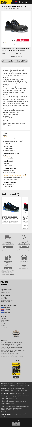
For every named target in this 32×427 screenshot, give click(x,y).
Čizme (28, 385)
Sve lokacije (5, 307)
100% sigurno (8, 268)
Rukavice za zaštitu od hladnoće (7, 401)
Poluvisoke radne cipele (21, 383)
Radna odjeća (11, 388)
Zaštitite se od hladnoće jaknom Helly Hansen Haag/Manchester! (11, 348)
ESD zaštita (6, 143)
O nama (4, 317)
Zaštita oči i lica (11, 409)
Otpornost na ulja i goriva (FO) (11, 179)
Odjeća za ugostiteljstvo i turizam (7, 391)
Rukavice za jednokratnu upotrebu (7, 403)
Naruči (16, 377)
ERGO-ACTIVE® (7, 165)
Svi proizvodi (4, 8)
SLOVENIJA (5, 312)
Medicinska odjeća (23, 390)
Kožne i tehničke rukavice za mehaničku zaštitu (10, 396)
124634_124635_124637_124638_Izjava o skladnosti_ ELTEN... (14, 124)
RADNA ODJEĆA (4, 388)
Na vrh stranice (16, 423)
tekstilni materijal (8, 158)
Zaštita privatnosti (5, 320)
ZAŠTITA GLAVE (4, 409)
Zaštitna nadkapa (8, 148)
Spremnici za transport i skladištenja (19, 413)
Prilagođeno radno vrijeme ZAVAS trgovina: (11, 344)
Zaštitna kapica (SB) (9, 150)
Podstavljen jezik (8, 186)
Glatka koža (6, 156)
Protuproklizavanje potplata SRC (12, 177)
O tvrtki (3, 323)
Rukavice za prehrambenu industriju (8, 406)
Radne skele (3, 416)
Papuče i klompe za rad (21, 385)
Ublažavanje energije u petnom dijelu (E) (14, 175)
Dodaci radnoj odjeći (15, 390)
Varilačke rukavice (21, 400)
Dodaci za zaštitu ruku (17, 408)
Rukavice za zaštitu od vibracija (21, 401)
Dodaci (2, 387)
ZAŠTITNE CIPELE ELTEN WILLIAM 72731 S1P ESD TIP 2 (10, 218)
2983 (24, 266)
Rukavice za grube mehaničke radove (8, 395)
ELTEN (5, 136)
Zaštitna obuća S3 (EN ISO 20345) (13, 141)
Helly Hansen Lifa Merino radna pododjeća (11, 346)
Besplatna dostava (8, 247)
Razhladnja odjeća (19, 391)
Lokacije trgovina (5, 327)
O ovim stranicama (5, 322)
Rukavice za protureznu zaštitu (23, 395)
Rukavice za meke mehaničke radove (17, 393)
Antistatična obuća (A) (9, 173)
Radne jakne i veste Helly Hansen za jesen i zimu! (12, 356)
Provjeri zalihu (7, 61)
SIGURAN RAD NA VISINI (5, 414)
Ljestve (24, 414)
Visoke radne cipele (4, 385)
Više (22, 50)
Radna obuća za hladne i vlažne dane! (9, 353)
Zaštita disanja (19, 409)
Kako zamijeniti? (24, 247)
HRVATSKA (5, 310)
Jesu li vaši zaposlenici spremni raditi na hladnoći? (12, 355)
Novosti (4, 341)
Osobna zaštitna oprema (17, 414)
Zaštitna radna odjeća (5, 390)
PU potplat (6, 163)
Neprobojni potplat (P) (9, 170)
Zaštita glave (3, 411)
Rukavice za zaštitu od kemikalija (22, 406)
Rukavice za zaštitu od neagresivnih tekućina (10, 404)
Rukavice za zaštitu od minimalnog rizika (9, 398)
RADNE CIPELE (12, 8)
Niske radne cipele (21, 8)
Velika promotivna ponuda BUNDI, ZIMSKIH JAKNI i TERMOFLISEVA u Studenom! (13, 351)
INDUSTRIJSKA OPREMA (6, 413)
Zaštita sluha (25, 409)
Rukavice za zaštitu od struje (6, 408)
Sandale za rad (13, 385)
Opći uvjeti (3, 318)
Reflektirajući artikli (8, 184)
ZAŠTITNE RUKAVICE (5, 393)
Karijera (3, 325)
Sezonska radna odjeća (19, 388)
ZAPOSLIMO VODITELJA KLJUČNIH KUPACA (11, 342)
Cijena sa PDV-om (21, 61)
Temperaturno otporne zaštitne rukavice (9, 400)
